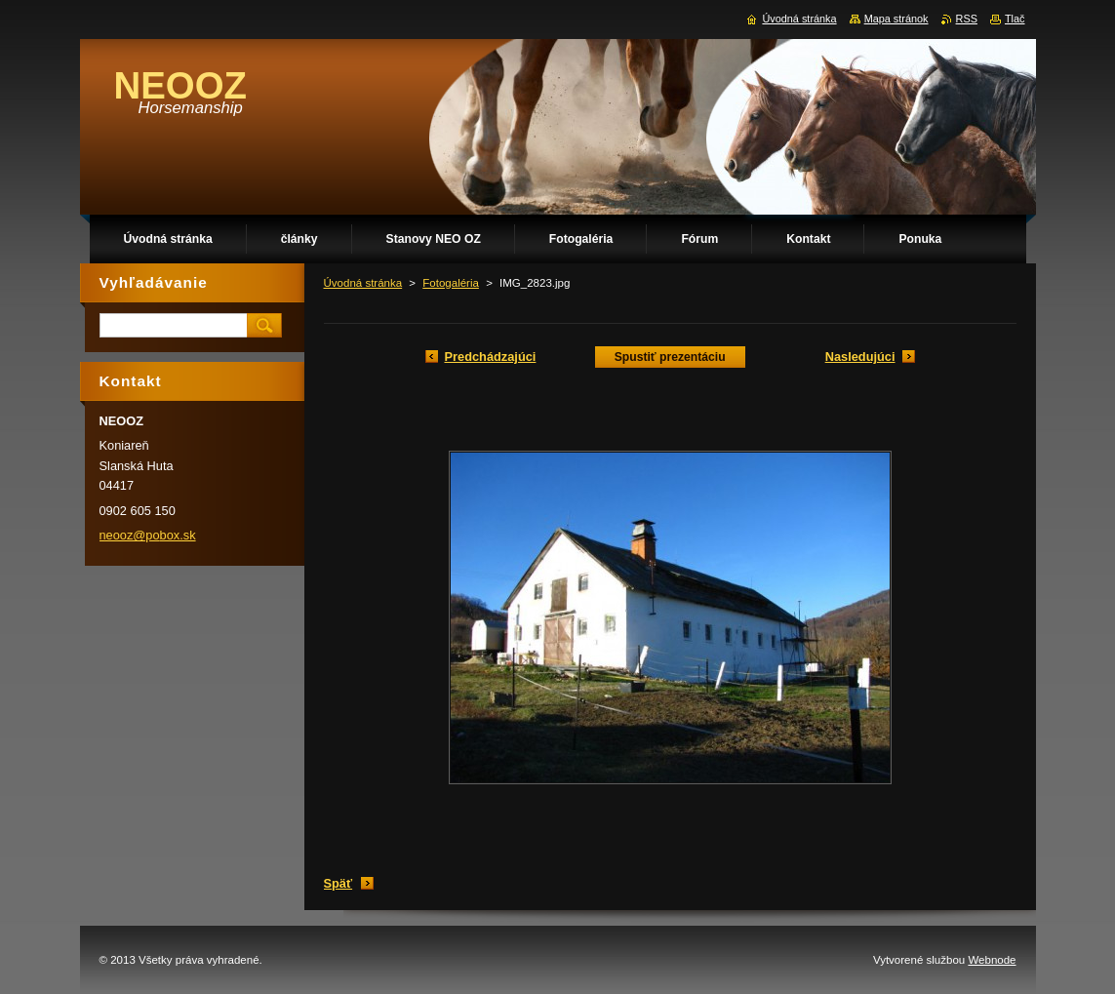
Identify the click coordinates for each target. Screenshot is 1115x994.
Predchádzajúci (491, 356)
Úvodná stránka (363, 283)
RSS (966, 18)
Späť (338, 883)
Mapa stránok (896, 18)
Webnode (991, 960)
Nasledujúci (860, 356)
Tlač (1015, 18)
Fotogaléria (450, 283)
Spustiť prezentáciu (670, 357)
